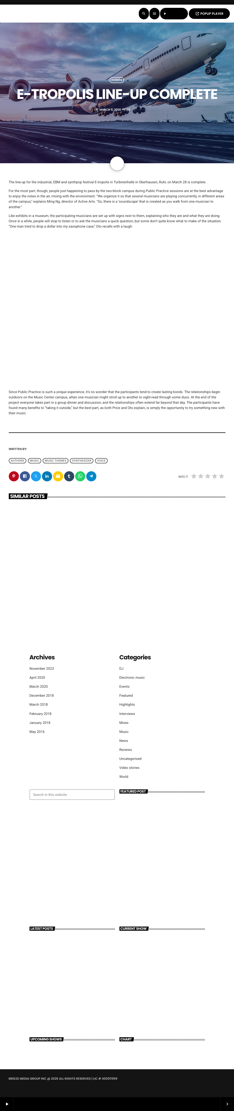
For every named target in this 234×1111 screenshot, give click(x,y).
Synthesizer (82, 460)
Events (117, 80)
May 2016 (37, 732)
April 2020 (37, 677)
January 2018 (40, 723)
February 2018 (41, 714)
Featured (126, 695)
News (123, 741)
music (34, 460)
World (123, 777)
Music (124, 732)
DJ (121, 669)
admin (33, 449)
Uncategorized (130, 759)
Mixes (124, 723)
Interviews (127, 714)
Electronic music (132, 677)
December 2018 (42, 695)
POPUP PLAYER (209, 13)
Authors (17, 460)
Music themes (55, 460)
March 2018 (39, 704)
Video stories (129, 768)
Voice (101, 460)
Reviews (125, 750)
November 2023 (42, 669)
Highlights (127, 704)
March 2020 (39, 686)
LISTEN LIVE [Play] (174, 13)
